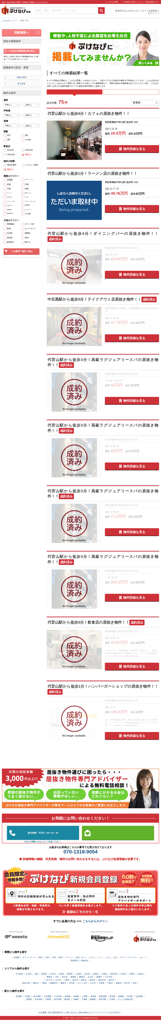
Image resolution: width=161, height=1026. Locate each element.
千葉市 (110, 989)
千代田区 (19, 980)
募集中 (131, 94)
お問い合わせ (71, 1019)
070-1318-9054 (80, 858)
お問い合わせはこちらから (118, 839)
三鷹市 (66, 986)
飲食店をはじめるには (126, 10)
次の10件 (123, 760)
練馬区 (82, 983)
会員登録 (152, 10)
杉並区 (141, 980)
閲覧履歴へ (21, 32)
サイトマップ (99, 1019)
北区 (57, 983)
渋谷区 (123, 980)
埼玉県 (72, 989)
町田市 (92, 986)
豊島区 (49, 983)
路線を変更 (21, 77)
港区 (37, 980)
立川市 (58, 986)
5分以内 (10, 150)
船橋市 (119, 989)
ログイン (152, 13)
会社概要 (42, 1019)
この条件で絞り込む (21, 251)
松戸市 (127, 989)
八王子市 (48, 986)
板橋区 (73, 983)
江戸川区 (108, 983)
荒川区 (65, 983)
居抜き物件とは (85, 1019)
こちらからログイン (95, 927)
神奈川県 (26, 989)
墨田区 (70, 980)
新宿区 (44, 980)
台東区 (61, 980)
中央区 (29, 980)
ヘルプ (143, 10)
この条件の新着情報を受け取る (21, 51)
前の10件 (82, 760)
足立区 (90, 983)
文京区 (53, 980)
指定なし (29, 155)
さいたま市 (82, 989)
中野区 (132, 980)
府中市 (75, 986)
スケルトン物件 (31, 165)
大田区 (104, 980)
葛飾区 (99, 983)
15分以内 (11, 155)
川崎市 (44, 989)
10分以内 (29, 150)
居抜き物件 (12, 165)
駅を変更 (21, 84)
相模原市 (54, 989)
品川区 (87, 980)
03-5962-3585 (43, 839)
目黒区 (96, 980)
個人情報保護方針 (55, 1019)
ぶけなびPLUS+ (113, 1019)
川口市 (93, 989)
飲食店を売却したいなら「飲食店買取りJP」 (142, 2)
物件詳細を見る (134, 153)
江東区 (78, 980)
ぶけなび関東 (113, 2)
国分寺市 (102, 986)
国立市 (111, 986)
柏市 (135, 989)
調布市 (84, 986)
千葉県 (101, 989)
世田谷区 (114, 980)
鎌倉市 (63, 989)
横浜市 (36, 989)
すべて (74, 94)
